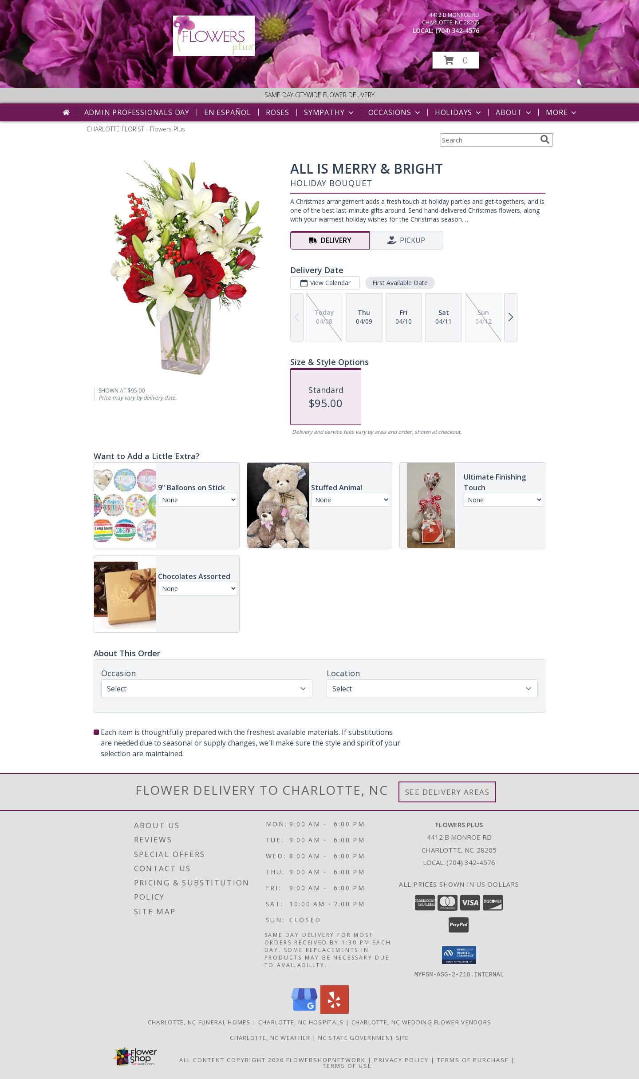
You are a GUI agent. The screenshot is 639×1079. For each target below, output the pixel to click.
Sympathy (329, 112)
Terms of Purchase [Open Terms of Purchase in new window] (473, 1059)
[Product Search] (488, 140)
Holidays (459, 112)
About (514, 112)
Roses (277, 112)
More (562, 112)
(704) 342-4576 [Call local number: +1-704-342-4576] (457, 30)
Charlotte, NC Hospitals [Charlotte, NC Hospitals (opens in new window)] (301, 1022)
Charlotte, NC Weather (270, 1037)
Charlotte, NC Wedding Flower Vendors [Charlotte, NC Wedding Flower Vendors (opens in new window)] (421, 1022)
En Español (227, 112)
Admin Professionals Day (136, 112)
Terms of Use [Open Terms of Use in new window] (347, 1065)
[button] (455, 60)
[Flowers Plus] (214, 53)
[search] (545, 139)
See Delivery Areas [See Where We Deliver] (447, 792)
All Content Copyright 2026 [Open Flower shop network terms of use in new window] (231, 1059)
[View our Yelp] (334, 1011)
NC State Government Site (363, 1037)
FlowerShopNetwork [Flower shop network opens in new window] (326, 1059)
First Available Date (400, 282)
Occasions (395, 112)
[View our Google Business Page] (304, 1011)
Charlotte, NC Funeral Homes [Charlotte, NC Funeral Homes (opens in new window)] (199, 1022)
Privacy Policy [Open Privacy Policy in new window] (401, 1059)
